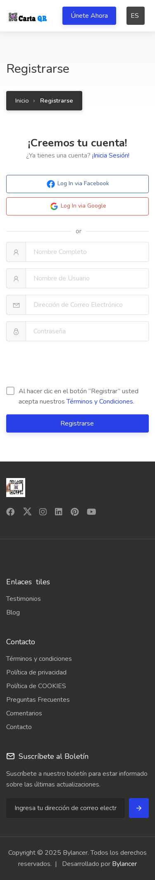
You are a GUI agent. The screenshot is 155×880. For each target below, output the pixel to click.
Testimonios (23, 598)
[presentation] (69, 364)
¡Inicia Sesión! (110, 155)
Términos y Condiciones (100, 401)
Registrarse (77, 423)
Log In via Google (77, 206)
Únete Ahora (89, 15)
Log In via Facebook (77, 184)
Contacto (19, 727)
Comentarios (24, 713)
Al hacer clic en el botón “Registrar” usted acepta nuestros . (72, 396)
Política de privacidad (36, 672)
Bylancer (124, 863)
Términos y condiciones (39, 658)
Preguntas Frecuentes (38, 699)
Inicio (22, 100)
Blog (13, 612)
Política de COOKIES (36, 686)
